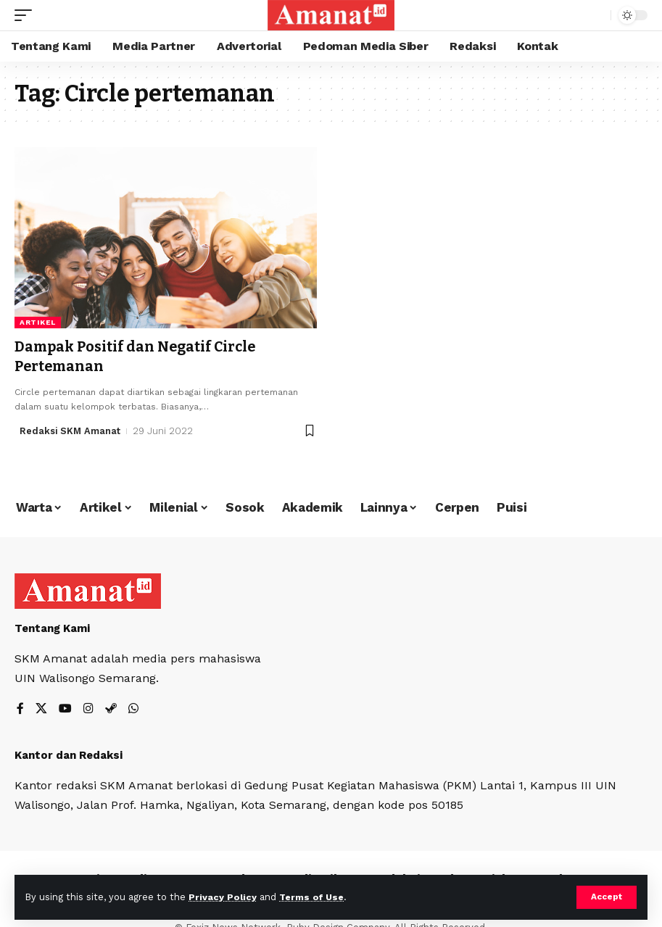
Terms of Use (312, 896)
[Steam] (111, 709)
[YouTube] (65, 709)
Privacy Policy (223, 896)
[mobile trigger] (27, 15)
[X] (41, 709)
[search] (596, 15)
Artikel (38, 322)
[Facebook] (20, 709)
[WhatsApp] (133, 709)
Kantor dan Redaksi (69, 754)
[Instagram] (88, 709)
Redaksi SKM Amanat (71, 429)
